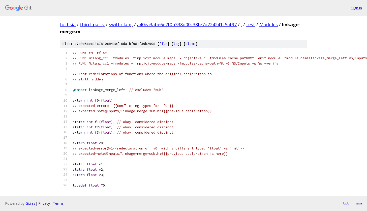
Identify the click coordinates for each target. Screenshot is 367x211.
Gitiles (30, 203)
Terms (58, 203)
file (163, 44)
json (358, 203)
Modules (268, 24)
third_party (92, 24)
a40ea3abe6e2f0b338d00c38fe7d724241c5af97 (187, 24)
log (176, 44)
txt (346, 203)
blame (191, 44)
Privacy (44, 203)
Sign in (356, 8)
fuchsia (68, 24)
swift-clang (121, 24)
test (250, 24)
